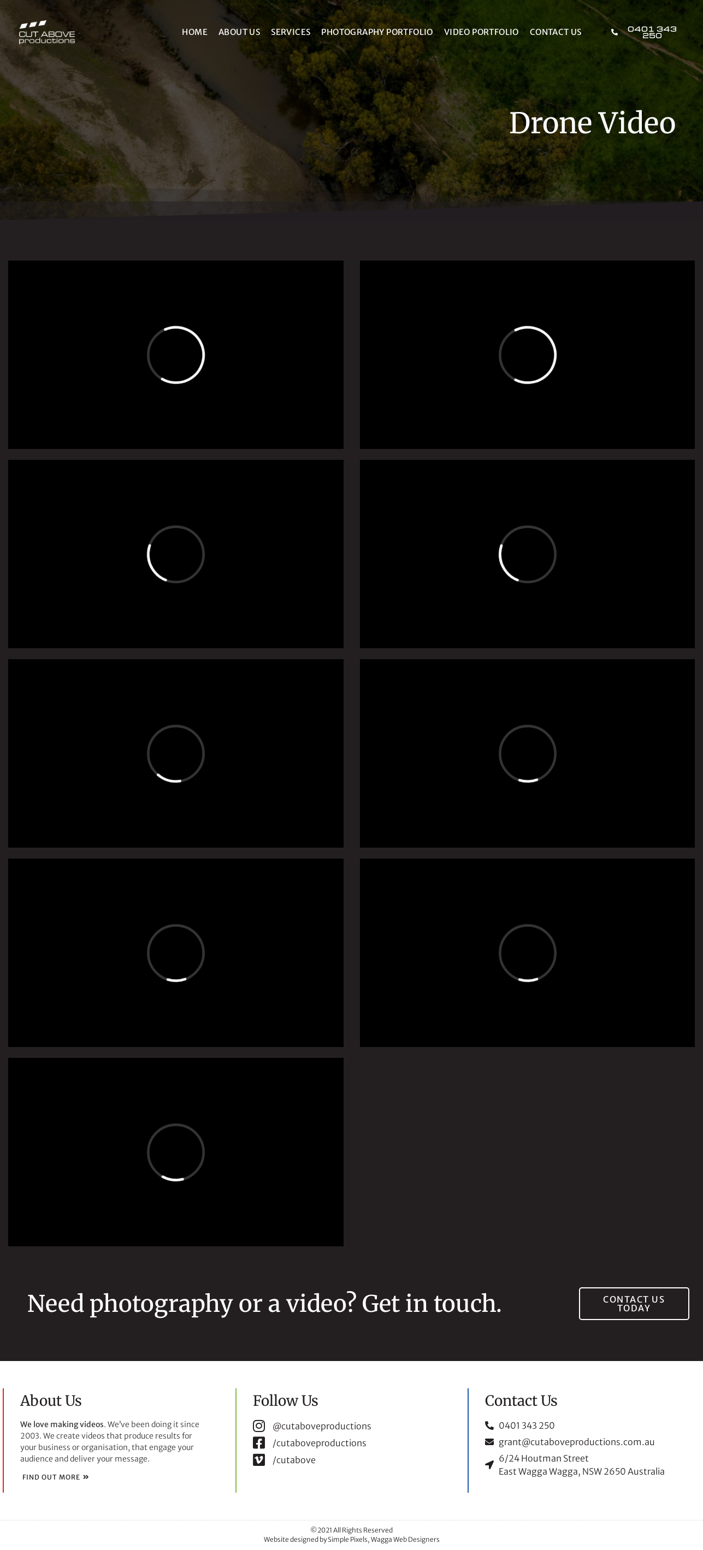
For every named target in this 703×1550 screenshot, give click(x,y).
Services (290, 32)
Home (195, 32)
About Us (239, 32)
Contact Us (556, 32)
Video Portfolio (481, 32)
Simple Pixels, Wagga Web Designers (384, 1539)
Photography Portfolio (377, 32)
